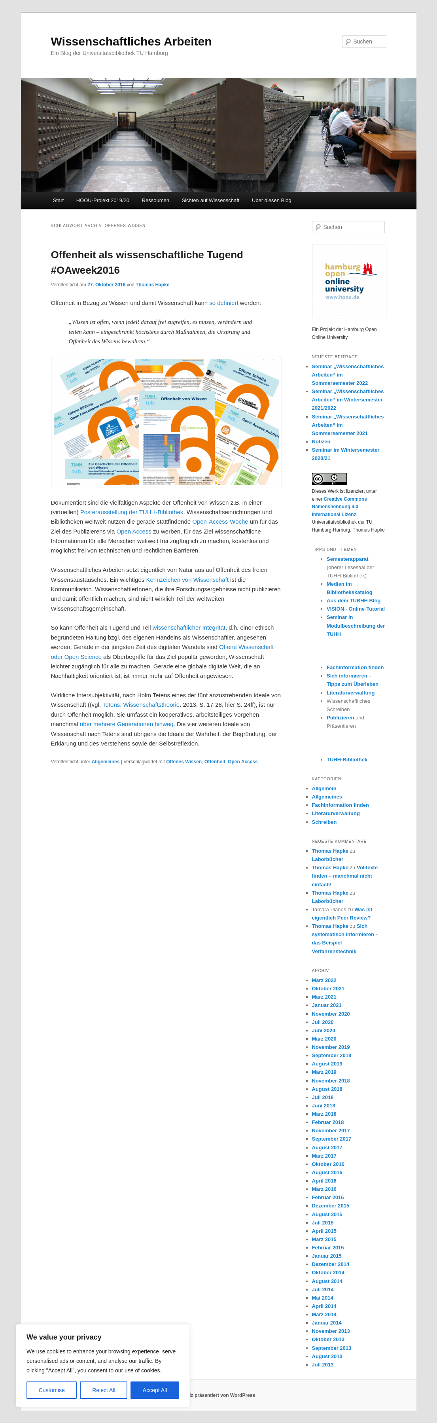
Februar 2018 (328, 1122)
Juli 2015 (323, 1223)
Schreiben (324, 822)
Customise (52, 1390)
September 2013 (332, 1348)
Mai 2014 (322, 1298)
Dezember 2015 (331, 1206)
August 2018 (327, 1089)
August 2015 (327, 1214)
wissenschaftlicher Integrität (189, 627)
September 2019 (332, 1055)
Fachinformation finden (355, 667)
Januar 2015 (327, 1256)
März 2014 (324, 1314)
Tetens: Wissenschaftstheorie (141, 704)
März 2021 (324, 997)
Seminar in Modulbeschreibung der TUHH (356, 625)
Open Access (133, 531)
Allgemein (324, 788)
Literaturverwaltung (351, 693)
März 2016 (324, 1189)
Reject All (103, 1390)
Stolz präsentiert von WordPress (218, 1395)
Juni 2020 (323, 1030)
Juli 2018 (323, 1097)
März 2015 (324, 1239)
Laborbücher (327, 859)
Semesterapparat (348, 559)
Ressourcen (155, 200)
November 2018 (331, 1081)
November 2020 (331, 1014)
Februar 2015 (328, 1248)
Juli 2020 (323, 1022)
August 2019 (327, 1064)
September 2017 (332, 1139)
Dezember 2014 (331, 1264)
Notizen (321, 442)
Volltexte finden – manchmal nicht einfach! (345, 876)
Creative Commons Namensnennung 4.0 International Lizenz (339, 506)
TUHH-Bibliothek (347, 760)
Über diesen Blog (271, 200)
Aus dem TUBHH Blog (354, 601)
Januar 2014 (327, 1323)
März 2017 (324, 1156)
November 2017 (331, 1130)
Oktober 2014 (328, 1272)
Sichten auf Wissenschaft (210, 200)
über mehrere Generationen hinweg (127, 724)
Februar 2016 (328, 1197)
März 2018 (324, 1114)
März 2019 (324, 1072)
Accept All (155, 1390)
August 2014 (327, 1281)
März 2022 (324, 980)
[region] (103, 1365)
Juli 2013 (323, 1365)
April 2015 (324, 1231)
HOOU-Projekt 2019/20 (102, 200)
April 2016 (324, 1181)
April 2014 (324, 1306)
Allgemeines (106, 761)
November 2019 (331, 1047)
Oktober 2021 (328, 989)
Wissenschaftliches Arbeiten (131, 41)
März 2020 (324, 1039)
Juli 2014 (323, 1289)
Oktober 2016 (328, 1164)
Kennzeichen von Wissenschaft (187, 579)
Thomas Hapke (152, 285)
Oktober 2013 (328, 1339)
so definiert (223, 302)
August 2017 (327, 1148)
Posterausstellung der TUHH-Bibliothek (132, 512)
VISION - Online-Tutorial (356, 609)
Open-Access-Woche (220, 521)
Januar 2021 (327, 1005)
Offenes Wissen (184, 761)
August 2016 (327, 1172)
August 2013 (327, 1356)
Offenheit (214, 761)
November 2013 (331, 1331)
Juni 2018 (323, 1106)
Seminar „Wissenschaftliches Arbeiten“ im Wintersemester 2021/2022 (348, 399)
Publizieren (340, 718)
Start (58, 200)
